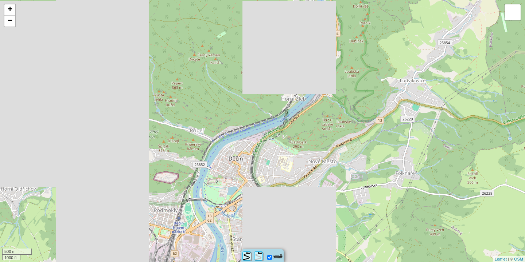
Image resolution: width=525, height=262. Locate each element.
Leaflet (501, 259)
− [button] (10, 21)
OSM (518, 259)
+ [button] (10, 9)
